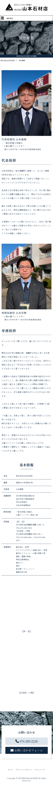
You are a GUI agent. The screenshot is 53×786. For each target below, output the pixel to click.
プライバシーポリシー (23, 770)
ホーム (10, 770)
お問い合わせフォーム (28, 750)
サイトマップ (40, 770)
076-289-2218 (29, 741)
